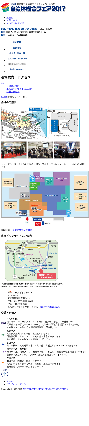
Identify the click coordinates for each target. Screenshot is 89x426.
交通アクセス (12, 91)
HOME (4, 96)
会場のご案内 (12, 86)
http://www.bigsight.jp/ (50, 307)
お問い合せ (11, 20)
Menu (3, 83)
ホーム (9, 17)
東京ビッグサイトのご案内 (19, 89)
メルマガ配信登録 (15, 23)
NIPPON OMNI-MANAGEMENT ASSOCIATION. (46, 389)
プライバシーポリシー (17, 384)
